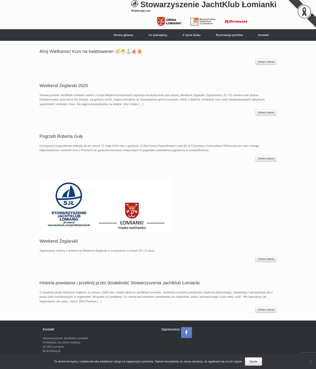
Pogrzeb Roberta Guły (61, 136)
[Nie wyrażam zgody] (310, 361)
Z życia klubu (192, 35)
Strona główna (123, 35)
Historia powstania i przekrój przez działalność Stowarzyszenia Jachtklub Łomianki (120, 282)
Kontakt (263, 35)
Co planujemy (158, 35)
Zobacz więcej (266, 61)
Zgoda (253, 361)
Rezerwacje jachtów (229, 35)
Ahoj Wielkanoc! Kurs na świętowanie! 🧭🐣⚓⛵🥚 (91, 51)
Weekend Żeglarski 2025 (64, 85)
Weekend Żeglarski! (59, 241)
